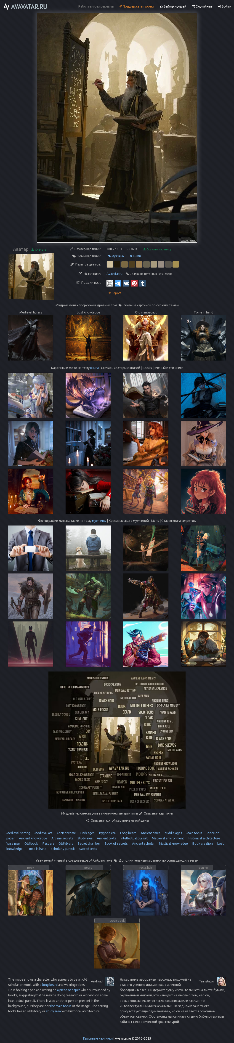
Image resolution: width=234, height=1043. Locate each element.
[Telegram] (118, 283)
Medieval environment (167, 838)
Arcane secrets (62, 838)
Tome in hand (36, 849)
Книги (135, 256)
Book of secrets (116, 843)
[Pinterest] (134, 283)
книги (94, 368)
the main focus (60, 1006)
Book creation (202, 843)
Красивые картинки (98, 1038)
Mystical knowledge (173, 843)
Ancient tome (66, 833)
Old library (65, 843)
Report (114, 293)
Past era (48, 843)
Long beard (127, 833)
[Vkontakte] (126, 283)
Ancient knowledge (32, 838)
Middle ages (173, 833)
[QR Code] (109, 283)
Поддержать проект (137, 6)
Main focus (194, 833)
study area (53, 1011)
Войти (224, 6)
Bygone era (107, 833)
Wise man (13, 843)
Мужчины (116, 256)
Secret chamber (88, 843)
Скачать (39, 249)
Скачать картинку (157, 249)
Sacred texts (88, 849)
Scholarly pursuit (62, 849)
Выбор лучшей (173, 6)
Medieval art (43, 833)
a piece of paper (68, 990)
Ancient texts (106, 838)
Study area (85, 838)
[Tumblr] (142, 283)
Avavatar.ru (114, 274)
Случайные (202, 6)
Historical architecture (204, 838)
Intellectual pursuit (134, 838)
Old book (31, 843)
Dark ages (87, 833)
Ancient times (150, 833)
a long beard (49, 985)
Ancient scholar (143, 843)
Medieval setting (18, 833)
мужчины (99, 521)
